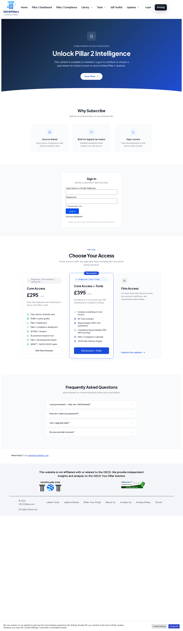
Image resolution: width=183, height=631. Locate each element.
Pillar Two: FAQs (92, 502)
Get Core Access (44, 350)
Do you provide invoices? (92, 432)
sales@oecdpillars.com (38, 455)
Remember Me (74, 206)
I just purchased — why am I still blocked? (92, 404)
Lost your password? (74, 216)
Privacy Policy (143, 502)
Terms (158, 502)
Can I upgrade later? (92, 423)
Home (24, 7)
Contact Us (126, 502)
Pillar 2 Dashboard (42, 7)
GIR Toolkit (116, 7)
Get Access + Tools (91, 350)
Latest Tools (52, 502)
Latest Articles (71, 502)
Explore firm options (133, 352)
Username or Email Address (80, 188)
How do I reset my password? (92, 413)
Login (148, 7)
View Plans (91, 76)
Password (71, 197)
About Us (110, 502)
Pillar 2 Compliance (66, 7)
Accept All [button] (174, 626)
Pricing (161, 7)
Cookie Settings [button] (159, 626)
